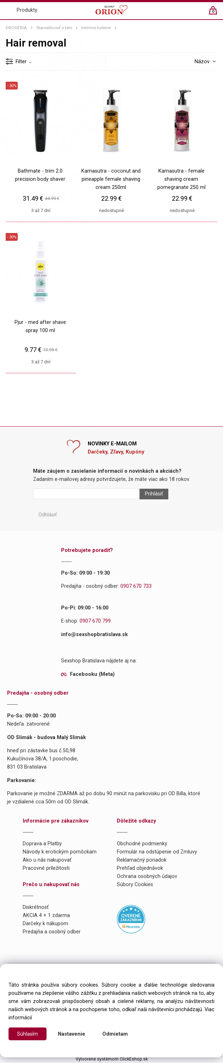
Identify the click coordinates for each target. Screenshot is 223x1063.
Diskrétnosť (36, 907)
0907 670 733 (136, 586)
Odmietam (115, 1034)
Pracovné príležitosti (46, 868)
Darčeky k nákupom (45, 924)
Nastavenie (71, 1034)
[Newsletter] (86, 493)
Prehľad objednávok (140, 868)
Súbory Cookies (135, 885)
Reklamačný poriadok (142, 860)
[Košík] (216, 13)
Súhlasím (27, 1034)
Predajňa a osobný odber (52, 932)
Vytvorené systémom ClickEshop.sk (112, 1059)
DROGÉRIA (16, 27)
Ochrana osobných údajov (147, 876)
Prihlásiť (154, 494)
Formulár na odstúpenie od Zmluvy (157, 852)
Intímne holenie (96, 27)
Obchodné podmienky (142, 844)
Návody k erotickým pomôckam (60, 852)
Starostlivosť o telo (54, 27)
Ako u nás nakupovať (47, 860)
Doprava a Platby (42, 844)
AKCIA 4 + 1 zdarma (46, 915)
